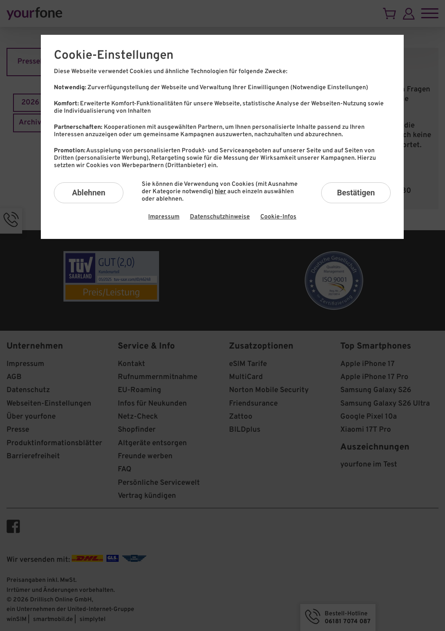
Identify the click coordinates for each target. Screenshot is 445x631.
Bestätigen (356, 192)
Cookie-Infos (278, 217)
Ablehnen (89, 192)
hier (220, 191)
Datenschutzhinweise (220, 217)
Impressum (163, 217)
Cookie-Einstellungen (113, 56)
